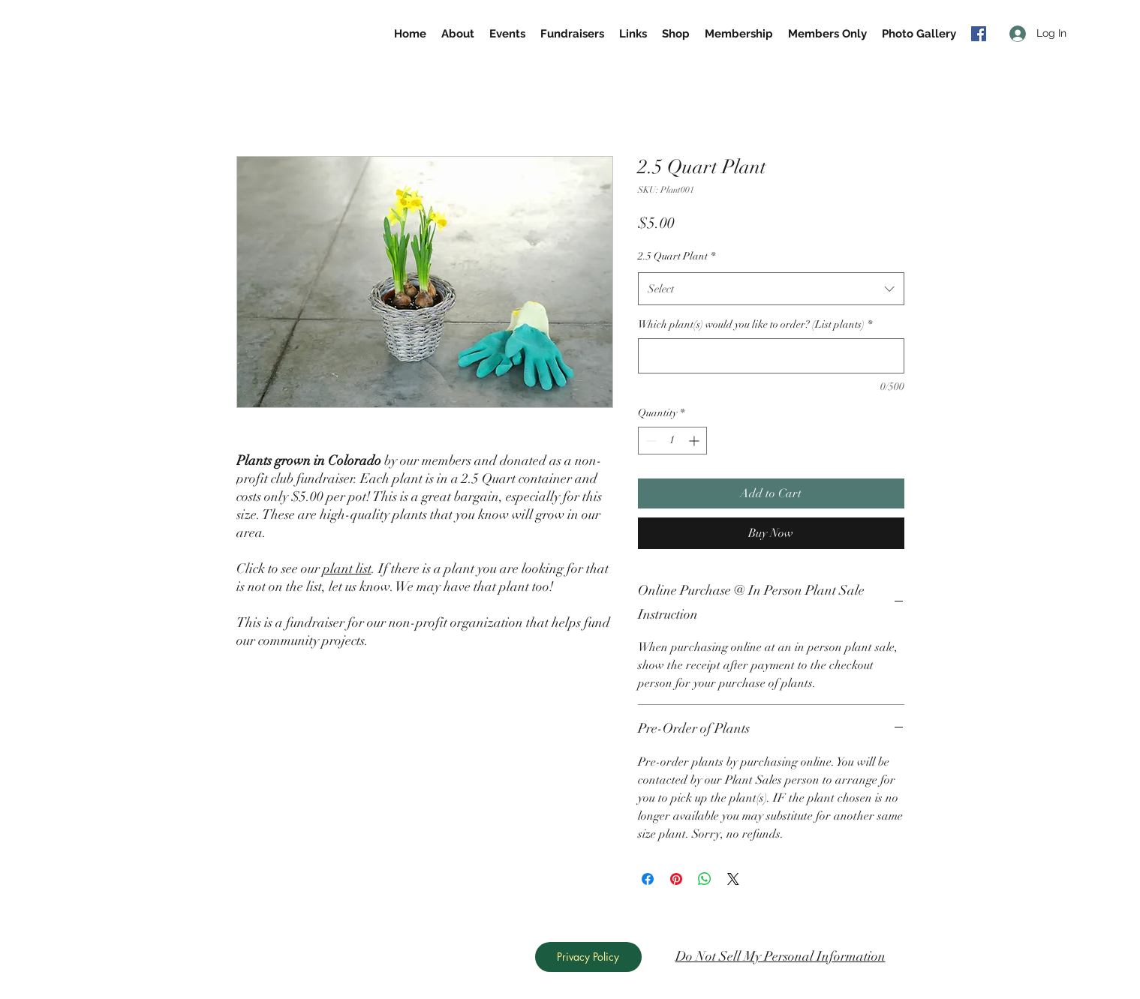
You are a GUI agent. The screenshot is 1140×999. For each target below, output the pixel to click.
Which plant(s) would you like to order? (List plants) (755, 324)
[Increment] (695, 441)
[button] (827, 33)
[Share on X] (733, 879)
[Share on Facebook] (648, 879)
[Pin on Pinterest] (676, 879)
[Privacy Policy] (588, 957)
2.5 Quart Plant (676, 256)
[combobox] (771, 288)
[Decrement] (649, 441)
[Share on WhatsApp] (705, 879)
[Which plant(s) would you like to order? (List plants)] (771, 356)
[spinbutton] (672, 441)
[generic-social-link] (978, 33)
